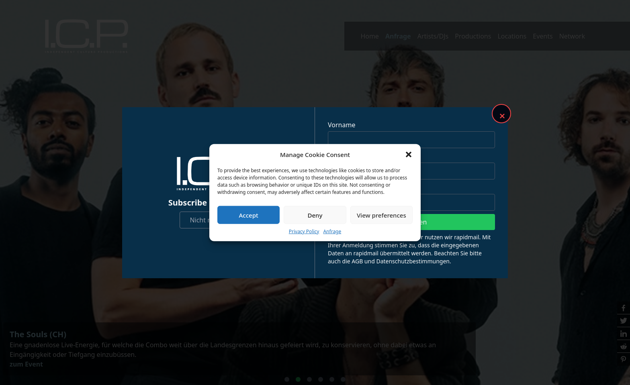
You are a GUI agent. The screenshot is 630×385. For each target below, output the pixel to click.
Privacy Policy (304, 231)
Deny (315, 215)
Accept (248, 215)
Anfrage (332, 231)
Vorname (341, 124)
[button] (409, 155)
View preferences (381, 215)
